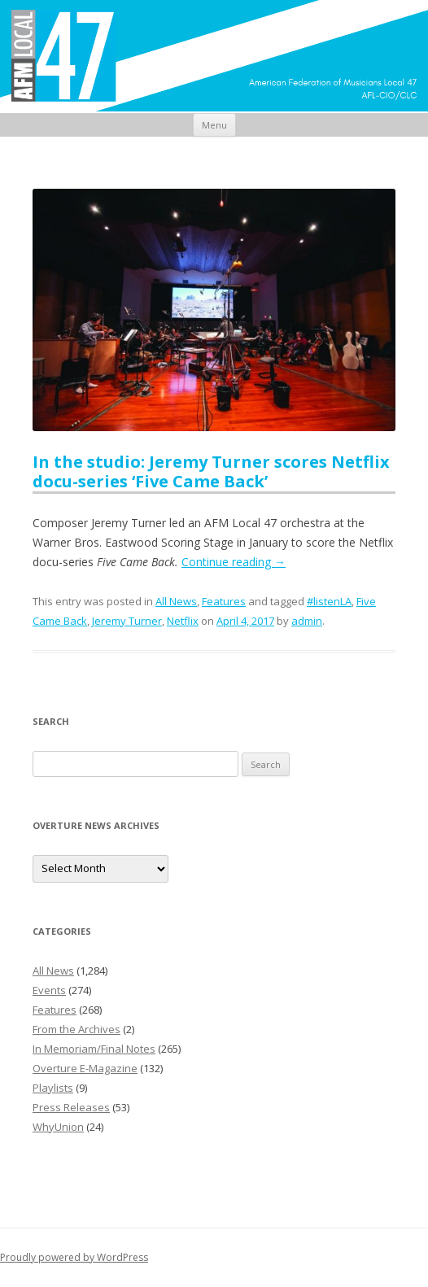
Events (49, 990)
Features (224, 601)
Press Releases (71, 1107)
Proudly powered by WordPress (74, 1257)
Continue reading (233, 561)
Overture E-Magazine (85, 1068)
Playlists (53, 1087)
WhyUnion (58, 1126)
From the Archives (76, 1029)
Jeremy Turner (127, 620)
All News (176, 601)
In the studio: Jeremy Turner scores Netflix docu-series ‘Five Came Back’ (211, 471)
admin (306, 620)
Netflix (183, 620)
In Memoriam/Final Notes (94, 1048)
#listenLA (329, 601)
